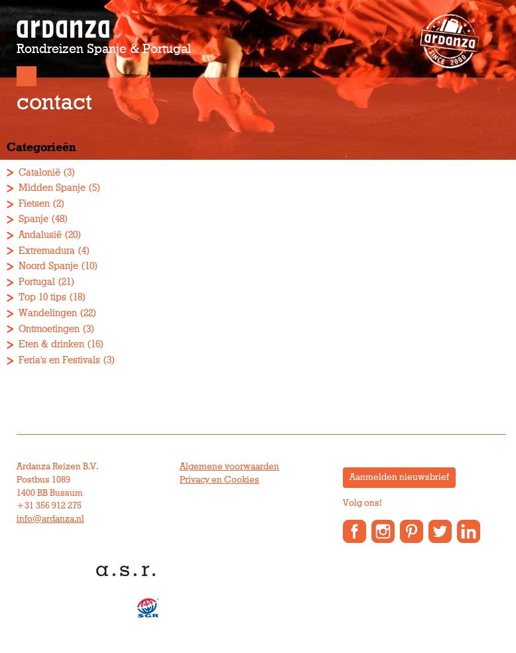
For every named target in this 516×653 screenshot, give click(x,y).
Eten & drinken (51, 344)
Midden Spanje (52, 188)
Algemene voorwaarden (229, 466)
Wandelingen (48, 313)
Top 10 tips (42, 297)
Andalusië (40, 235)
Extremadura (47, 251)
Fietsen (34, 204)
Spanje (33, 219)
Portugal (37, 282)
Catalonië (39, 173)
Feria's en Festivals (59, 360)
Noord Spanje (48, 266)
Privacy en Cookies (219, 480)
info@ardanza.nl (50, 519)
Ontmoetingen (49, 329)
